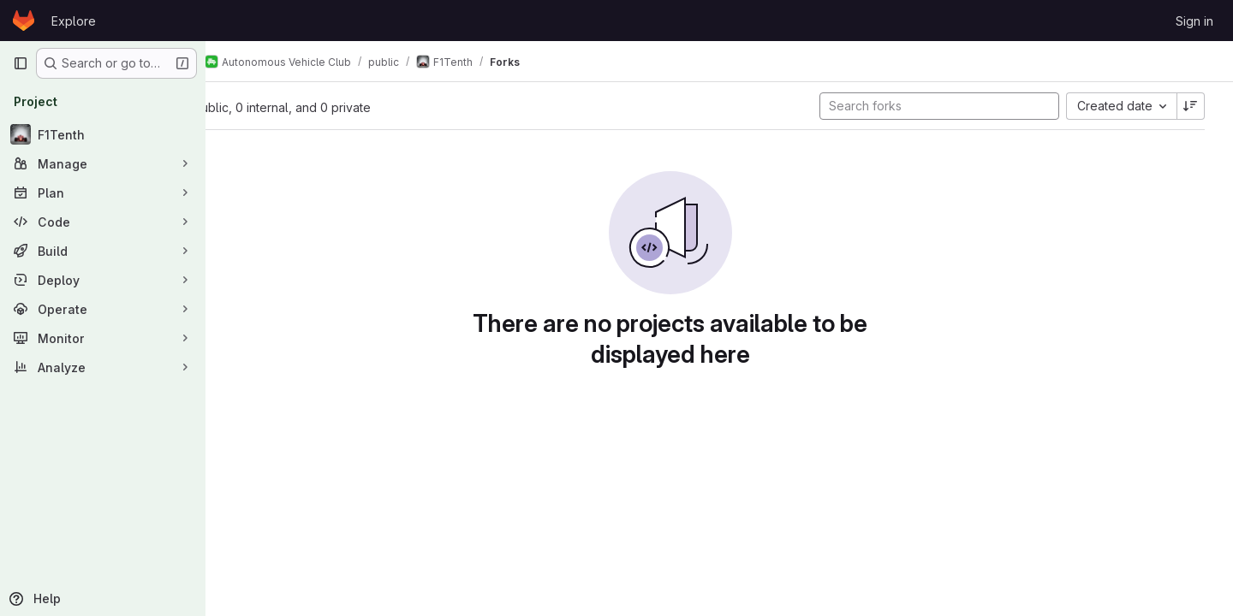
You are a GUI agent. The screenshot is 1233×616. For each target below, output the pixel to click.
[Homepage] (23, 20)
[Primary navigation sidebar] (20, 63)
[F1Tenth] (103, 134)
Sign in (1194, 21)
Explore (73, 21)
